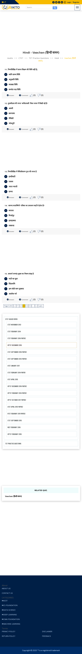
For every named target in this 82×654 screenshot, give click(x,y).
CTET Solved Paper (11, 319)
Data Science (8, 610)
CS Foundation (9, 605)
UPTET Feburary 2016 (15, 434)
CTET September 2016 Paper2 (17, 352)
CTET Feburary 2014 (14, 331)
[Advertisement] (41, 29)
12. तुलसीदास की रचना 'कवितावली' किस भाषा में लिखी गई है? (26, 103)
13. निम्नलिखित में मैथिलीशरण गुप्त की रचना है (21, 171)
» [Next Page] (36, 306)
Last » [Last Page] (41, 306)
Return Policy (8, 636)
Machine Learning (11, 624)
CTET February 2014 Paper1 (16, 372)
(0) (33, 95)
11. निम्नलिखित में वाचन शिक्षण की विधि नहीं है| (21, 69)
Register (76, 2)
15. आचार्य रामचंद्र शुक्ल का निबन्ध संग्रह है (19, 273)
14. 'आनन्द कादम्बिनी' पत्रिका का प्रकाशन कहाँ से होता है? (24, 205)
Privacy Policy (8, 631)
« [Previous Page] (14, 306)
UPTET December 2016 (15, 345)
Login (69, 2)
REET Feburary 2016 (14, 427)
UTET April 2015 (13, 379)
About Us (6, 588)
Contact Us (7, 593)
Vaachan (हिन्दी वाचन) (13, 496)
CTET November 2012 (14, 324)
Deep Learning (9, 614)
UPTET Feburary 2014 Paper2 (17, 393)
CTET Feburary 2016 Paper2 (17, 338)
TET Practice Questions (13, 443)
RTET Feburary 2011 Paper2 (16, 413)
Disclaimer (47, 631)
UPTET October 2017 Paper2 (17, 400)
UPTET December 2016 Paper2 (17, 386)
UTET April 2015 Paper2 (15, 407)
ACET (5, 600)
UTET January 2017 (14, 365)
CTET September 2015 (15, 420)
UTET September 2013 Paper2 (17, 359)
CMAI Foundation (11, 619)
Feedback (46, 636)
